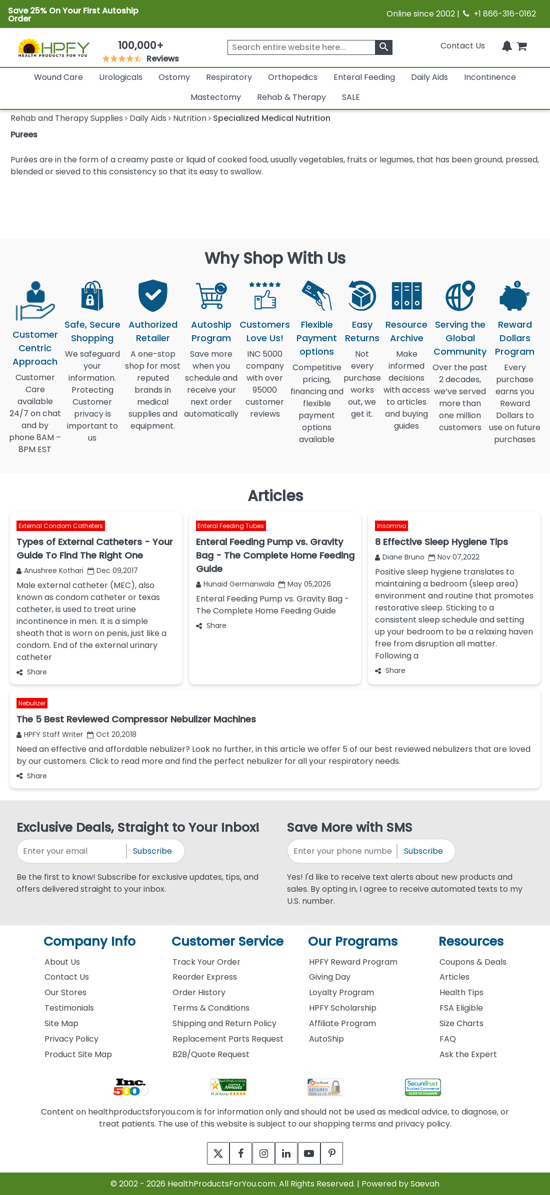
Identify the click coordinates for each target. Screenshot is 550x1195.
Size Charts (462, 1023)
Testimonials (69, 1008)
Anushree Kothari (50, 571)
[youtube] (316, 1153)
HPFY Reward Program (353, 962)
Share (31, 672)
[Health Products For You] (53, 47)
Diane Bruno (399, 557)
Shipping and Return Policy (224, 1023)
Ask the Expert (468, 1054)
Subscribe (152, 851)
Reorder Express (204, 977)
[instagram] (261, 1153)
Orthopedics (293, 77)
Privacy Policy (71, 1039)
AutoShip (326, 1039)
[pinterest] (343, 1153)
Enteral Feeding (364, 77)
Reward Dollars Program (514, 338)
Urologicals (120, 77)
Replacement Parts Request (228, 1039)
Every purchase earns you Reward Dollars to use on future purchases (514, 409)
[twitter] (206, 1153)
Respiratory (229, 77)
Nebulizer (32, 703)
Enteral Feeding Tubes (231, 526)
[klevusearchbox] (383, 47)
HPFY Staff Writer (49, 734)
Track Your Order (206, 962)
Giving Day (329, 977)
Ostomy (174, 77)
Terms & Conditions (211, 1008)
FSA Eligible (461, 1008)
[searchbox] (310, 47)
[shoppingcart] (521, 45)
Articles (455, 977)
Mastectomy (215, 97)
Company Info (90, 941)
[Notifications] (507, 45)
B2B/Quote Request (211, 1054)
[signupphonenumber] (342, 851)
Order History (199, 992)
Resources (471, 941)
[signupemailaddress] (72, 851)
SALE (351, 97)
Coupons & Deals (473, 962)
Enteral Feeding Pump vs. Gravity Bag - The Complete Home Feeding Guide (272, 604)
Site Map (61, 1023)
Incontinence (490, 77)
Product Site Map (78, 1054)
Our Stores (65, 992)
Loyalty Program (341, 992)
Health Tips (462, 992)
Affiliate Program (342, 1023)
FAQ (448, 1039)
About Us (62, 962)
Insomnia (391, 526)
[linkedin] (289, 1153)
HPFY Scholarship (342, 1008)
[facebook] (233, 1153)
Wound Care (58, 77)
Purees (24, 134)
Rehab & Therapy (291, 97)
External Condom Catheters (60, 526)
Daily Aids (429, 77)
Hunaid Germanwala (235, 584)
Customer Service (228, 941)
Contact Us (462, 45)
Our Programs (353, 941)
